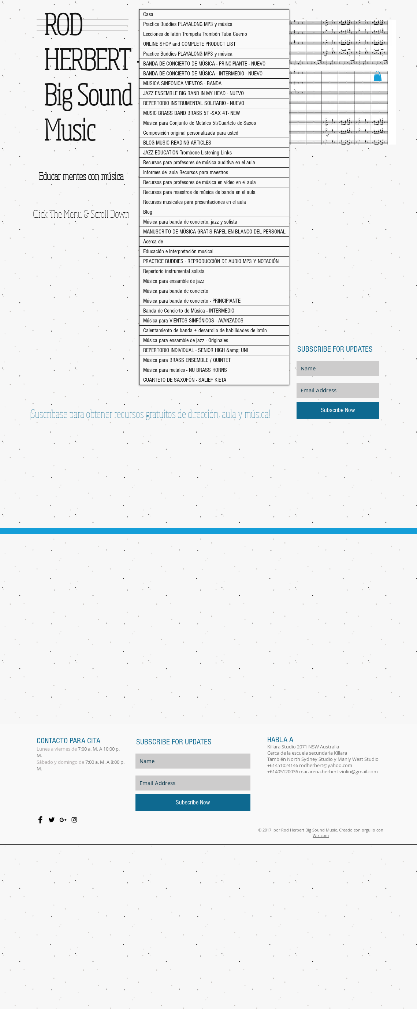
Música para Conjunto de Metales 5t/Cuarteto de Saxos (199, 123)
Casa (148, 14)
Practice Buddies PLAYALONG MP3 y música (187, 24)
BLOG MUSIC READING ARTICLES (177, 142)
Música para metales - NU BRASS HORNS (185, 370)
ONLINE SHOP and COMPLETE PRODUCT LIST (189, 44)
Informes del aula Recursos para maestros (185, 172)
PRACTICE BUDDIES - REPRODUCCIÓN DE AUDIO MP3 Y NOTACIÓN (211, 261)
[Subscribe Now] (338, 410)
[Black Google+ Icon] (63, 819)
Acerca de (153, 241)
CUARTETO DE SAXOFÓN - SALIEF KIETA (184, 380)
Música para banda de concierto (175, 291)
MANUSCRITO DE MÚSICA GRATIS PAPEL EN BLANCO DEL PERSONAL (214, 231)
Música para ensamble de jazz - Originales (185, 340)
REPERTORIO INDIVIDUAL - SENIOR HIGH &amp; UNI (195, 350)
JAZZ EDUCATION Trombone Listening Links (187, 152)
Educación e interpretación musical (178, 251)
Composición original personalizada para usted (190, 133)
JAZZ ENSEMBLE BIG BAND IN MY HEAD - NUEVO (193, 93)
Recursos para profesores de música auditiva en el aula (199, 162)
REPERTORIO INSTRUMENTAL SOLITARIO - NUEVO (193, 103)
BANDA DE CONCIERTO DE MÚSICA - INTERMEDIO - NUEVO (203, 73)
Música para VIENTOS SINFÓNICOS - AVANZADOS (193, 320)
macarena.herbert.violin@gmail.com (338, 771)
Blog (147, 212)
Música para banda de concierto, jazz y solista (190, 221)
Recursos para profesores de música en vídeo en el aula (199, 182)
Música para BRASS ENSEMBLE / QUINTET (187, 360)
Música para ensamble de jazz (173, 281)
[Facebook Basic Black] (40, 819)
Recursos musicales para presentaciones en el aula (194, 202)
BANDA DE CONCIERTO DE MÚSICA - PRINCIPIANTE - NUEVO (204, 63)
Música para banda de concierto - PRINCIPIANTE (192, 301)
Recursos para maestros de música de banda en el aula (199, 192)
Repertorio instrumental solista (174, 271)
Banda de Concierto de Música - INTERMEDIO (188, 310)
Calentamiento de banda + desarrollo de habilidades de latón (205, 330)
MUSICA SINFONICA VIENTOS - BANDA (182, 83)
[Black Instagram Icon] (74, 819)
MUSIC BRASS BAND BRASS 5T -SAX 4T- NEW (191, 113)
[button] (377, 76)
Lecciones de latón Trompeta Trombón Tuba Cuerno (195, 34)
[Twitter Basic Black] (51, 819)
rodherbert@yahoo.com (325, 765)
